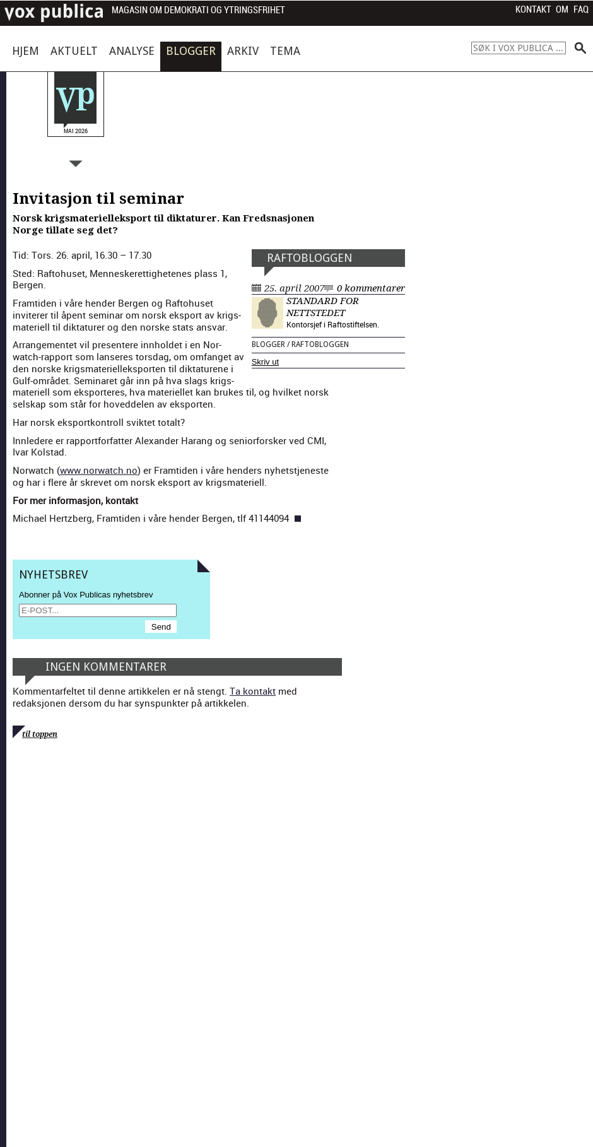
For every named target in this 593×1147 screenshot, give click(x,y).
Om (562, 9)
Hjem (25, 50)
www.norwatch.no (99, 470)
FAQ (581, 9)
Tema (285, 50)
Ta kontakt (253, 691)
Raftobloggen (309, 257)
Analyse (132, 50)
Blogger (191, 50)
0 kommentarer (371, 288)
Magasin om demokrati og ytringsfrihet (198, 10)
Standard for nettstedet (322, 307)
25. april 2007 (294, 288)
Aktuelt (74, 50)
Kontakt (533, 9)
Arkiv (243, 50)
